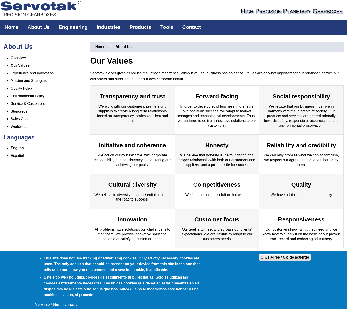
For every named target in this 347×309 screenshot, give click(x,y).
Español (17, 156)
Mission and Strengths (29, 81)
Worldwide (19, 126)
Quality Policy (22, 88)
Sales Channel (22, 119)
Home (11, 27)
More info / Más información (57, 304)
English (17, 148)
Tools (166, 27)
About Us (38, 27)
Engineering (73, 27)
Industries (109, 27)
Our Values (20, 65)
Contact (191, 27)
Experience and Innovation (32, 73)
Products (140, 27)
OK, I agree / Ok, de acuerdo (285, 257)
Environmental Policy (27, 96)
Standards (19, 111)
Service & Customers (28, 104)
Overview (18, 58)
